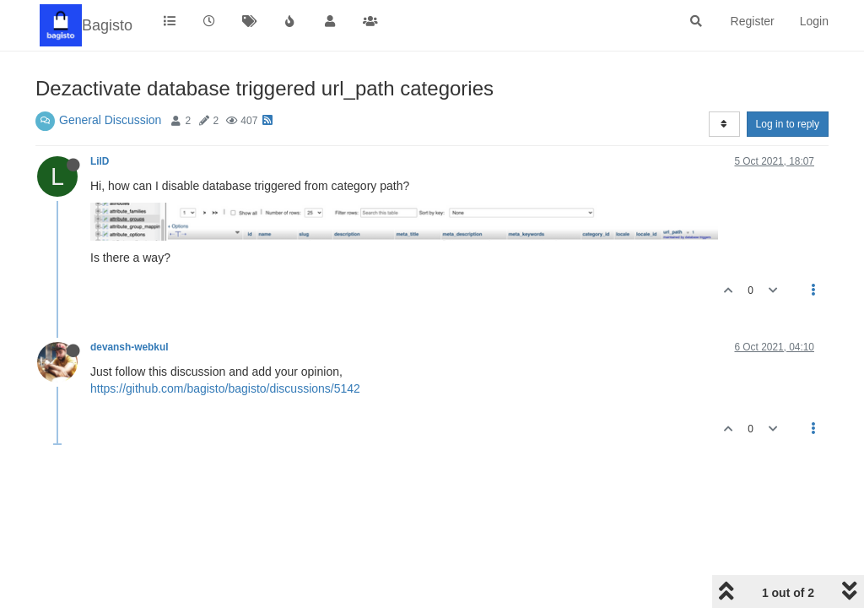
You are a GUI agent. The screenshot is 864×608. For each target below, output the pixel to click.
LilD (99, 161)
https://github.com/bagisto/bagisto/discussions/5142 (225, 388)
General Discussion (110, 120)
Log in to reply (787, 124)
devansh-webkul (129, 347)
